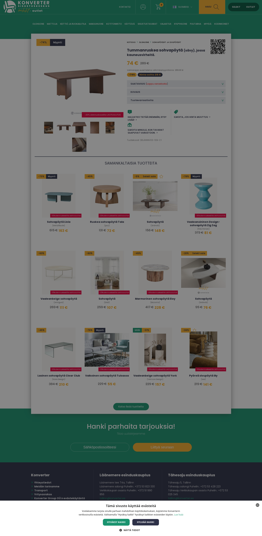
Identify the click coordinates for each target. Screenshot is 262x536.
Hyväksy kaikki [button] (116, 522)
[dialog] (131, 268)
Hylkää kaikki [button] (145, 522)
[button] (131, 530)
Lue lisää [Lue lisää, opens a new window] (178, 514)
